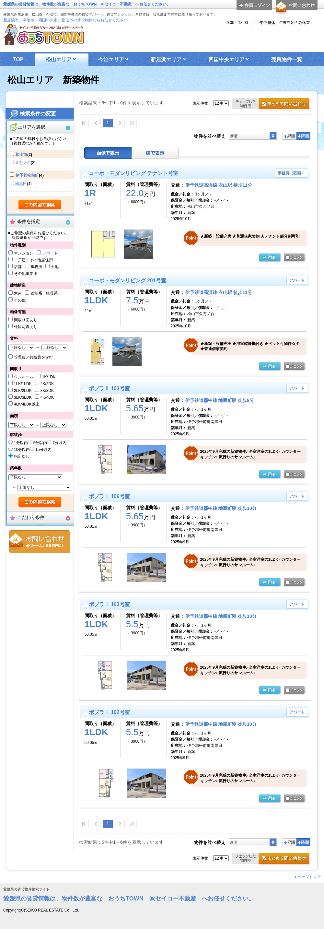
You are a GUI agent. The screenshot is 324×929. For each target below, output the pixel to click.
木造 (18, 293)
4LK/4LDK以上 (27, 404)
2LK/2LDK (23, 390)
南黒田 (21, 184)
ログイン (254, 5)
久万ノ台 (23, 162)
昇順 (289, 136)
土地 (55, 267)
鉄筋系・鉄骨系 (44, 293)
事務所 (36, 267)
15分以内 (43, 449)
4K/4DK (47, 397)
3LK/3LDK (23, 397)
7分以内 (59, 443)
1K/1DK (48, 377)
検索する (40, 205)
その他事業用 (25, 273)
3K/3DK (47, 390)
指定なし (21, 456)
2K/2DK (47, 384)
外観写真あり (25, 326)
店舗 (18, 267)
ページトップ (309, 877)
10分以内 (22, 449)
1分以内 (21, 443)
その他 (20, 300)
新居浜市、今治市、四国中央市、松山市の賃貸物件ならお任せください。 (67, 20)
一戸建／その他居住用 (33, 260)
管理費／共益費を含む (33, 357)
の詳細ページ (269, 258)
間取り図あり (25, 320)
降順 (303, 136)
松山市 (21, 154)
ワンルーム (23, 377)
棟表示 (155, 153)
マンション (23, 253)
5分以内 (40, 443)
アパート (50, 253)
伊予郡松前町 (27, 175)
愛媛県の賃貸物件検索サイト (26, 889)
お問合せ (39, 541)
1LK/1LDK (23, 384)
